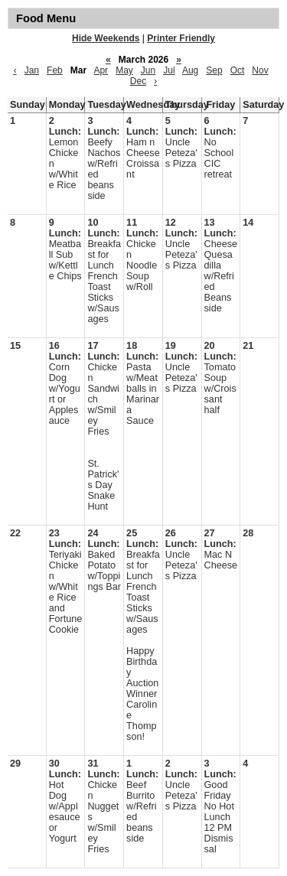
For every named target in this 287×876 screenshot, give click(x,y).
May (124, 70)
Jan (31, 70)
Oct (237, 70)
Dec (138, 81)
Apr (100, 70)
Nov (260, 70)
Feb (55, 70)
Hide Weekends (105, 38)
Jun (148, 70)
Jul (168, 70)
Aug (190, 70)
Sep (214, 70)
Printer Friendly (181, 38)
